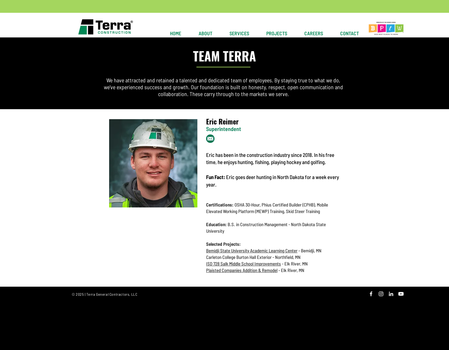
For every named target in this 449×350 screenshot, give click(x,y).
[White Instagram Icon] (381, 294)
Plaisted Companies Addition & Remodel (242, 270)
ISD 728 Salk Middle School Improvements (243, 263)
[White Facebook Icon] (371, 294)
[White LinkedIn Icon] (391, 294)
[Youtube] (401, 294)
